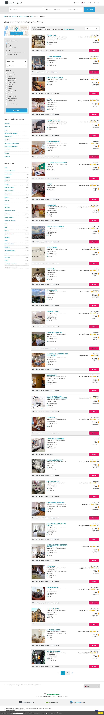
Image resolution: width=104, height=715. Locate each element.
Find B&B (89, 9)
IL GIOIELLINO (52, 375)
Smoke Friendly (11, 96)
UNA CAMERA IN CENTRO (55, 502)
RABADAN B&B (52, 248)
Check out (56, 9)
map (16, 33)
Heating (9, 88)
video (37, 50)
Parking (9, 76)
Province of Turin (23, 16)
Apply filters (16, 110)
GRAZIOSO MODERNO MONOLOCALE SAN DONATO (57, 397)
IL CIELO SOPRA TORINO (55, 226)
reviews (52, 50)
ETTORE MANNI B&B (54, 56)
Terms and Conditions (31, 708)
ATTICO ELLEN (52, 290)
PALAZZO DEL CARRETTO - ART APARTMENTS (57, 354)
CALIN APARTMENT (53, 141)
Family (8, 102)
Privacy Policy (39, 708)
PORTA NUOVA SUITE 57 (55, 460)
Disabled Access (11, 82)
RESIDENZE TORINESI (54, 333)
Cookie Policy (48, 708)
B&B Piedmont (13, 16)
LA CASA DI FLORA (53, 609)
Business (9, 106)
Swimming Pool (11, 90)
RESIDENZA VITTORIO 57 (55, 439)
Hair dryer (9, 84)
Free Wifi (9, 86)
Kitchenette (10, 80)
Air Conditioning (11, 78)
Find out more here (18, 713)
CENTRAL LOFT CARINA (55, 78)
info (33, 50)
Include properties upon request (15, 52)
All (7, 43)
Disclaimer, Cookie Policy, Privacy (31, 685)
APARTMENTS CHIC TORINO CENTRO (56, 524)
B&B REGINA (51, 566)
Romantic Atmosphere (13, 104)
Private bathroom (11, 73)
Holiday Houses (11, 47)
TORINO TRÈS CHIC (53, 120)
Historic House (10, 100)
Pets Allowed (10, 75)
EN (84, 3)
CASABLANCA (51, 205)
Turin (31, 16)
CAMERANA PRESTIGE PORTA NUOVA (57, 546)
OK (100, 713)
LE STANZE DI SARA (53, 630)
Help (89, 3)
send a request (59, 50)
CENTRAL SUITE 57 (53, 481)
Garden (8, 92)
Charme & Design (11, 98)
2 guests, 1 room (73, 9)
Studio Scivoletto (10, 710)
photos (42, 50)
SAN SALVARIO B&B (53, 651)
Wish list (76, 3)
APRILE (49, 99)
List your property (9, 685)
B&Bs (8, 45)
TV (7, 94)
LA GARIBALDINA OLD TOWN (57, 163)
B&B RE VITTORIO (53, 311)
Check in (48, 9)
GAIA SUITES (51, 417)
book (94, 50)
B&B (5, 16)
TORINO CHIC (51, 35)
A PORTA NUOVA (52, 587)
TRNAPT (49, 184)
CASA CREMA (51, 269)
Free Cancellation (11, 54)
